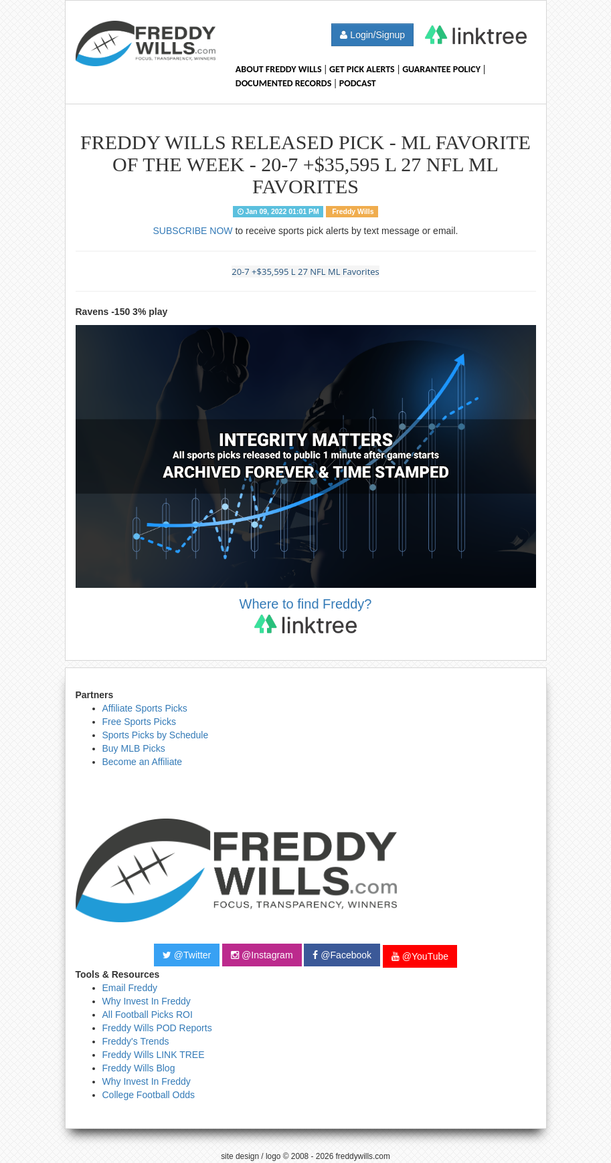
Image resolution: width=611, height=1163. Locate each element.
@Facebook (342, 955)
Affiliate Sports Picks (144, 708)
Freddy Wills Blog (138, 1068)
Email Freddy (129, 987)
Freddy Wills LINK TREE (153, 1054)
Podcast (357, 83)
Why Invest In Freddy (146, 1001)
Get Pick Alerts (362, 69)
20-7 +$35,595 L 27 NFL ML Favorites (305, 272)
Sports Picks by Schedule (155, 735)
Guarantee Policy (441, 69)
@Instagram (261, 955)
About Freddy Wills (279, 69)
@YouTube (419, 956)
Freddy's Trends (135, 1041)
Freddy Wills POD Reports (157, 1028)
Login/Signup (372, 34)
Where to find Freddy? (306, 615)
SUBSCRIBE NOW (193, 230)
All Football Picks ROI (147, 1014)
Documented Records (284, 83)
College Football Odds (148, 1094)
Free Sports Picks (139, 721)
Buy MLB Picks (133, 748)
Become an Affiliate (142, 761)
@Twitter (187, 955)
